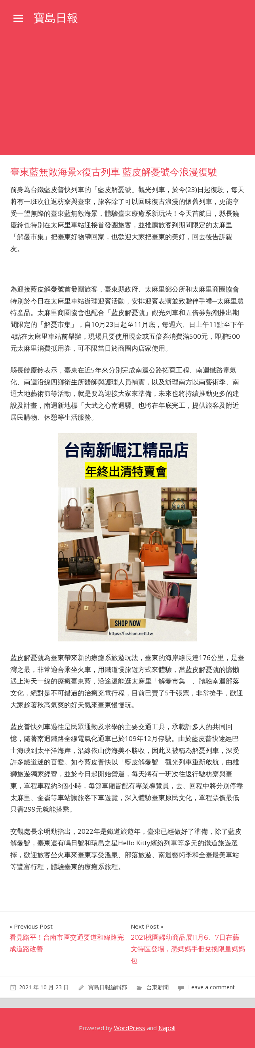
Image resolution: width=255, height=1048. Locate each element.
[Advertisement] (127, 95)
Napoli (166, 1028)
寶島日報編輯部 (107, 987)
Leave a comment (211, 987)
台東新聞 (158, 987)
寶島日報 (56, 18)
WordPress (129, 1028)
